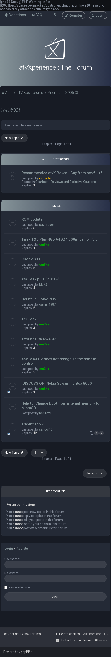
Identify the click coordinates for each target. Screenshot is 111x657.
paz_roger (46, 224)
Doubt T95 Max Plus (39, 299)
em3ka (44, 244)
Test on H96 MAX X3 (39, 339)
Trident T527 (33, 424)
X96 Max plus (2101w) (41, 279)
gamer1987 (47, 304)
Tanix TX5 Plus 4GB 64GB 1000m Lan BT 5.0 (60, 239)
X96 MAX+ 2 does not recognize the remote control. (59, 361)
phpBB (25, 652)
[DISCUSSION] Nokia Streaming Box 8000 (57, 383)
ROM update (32, 219)
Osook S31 (31, 259)
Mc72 (43, 284)
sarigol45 (45, 429)
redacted (46, 178)
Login (8, 548)
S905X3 (10, 110)
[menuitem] (15, 14)
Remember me (19, 587)
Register (23, 548)
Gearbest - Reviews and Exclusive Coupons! (65, 182)
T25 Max (29, 319)
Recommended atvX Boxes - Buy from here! (58, 173)
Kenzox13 (46, 413)
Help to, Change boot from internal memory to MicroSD (60, 405)
